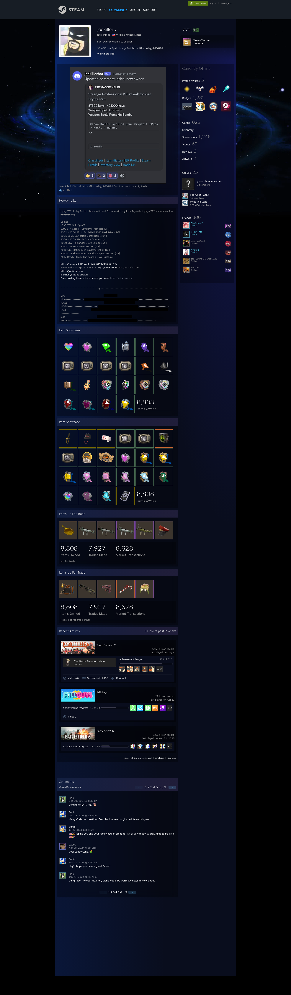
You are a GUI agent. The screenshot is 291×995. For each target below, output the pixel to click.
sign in (213, 3)
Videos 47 (73, 678)
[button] (207, 29)
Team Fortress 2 (106, 645)
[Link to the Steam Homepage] (74, 12)
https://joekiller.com (72, 271)
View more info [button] (106, 53)
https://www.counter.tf (109, 267)
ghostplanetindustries (209, 181)
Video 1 (72, 716)
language (225, 3)
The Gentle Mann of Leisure (89, 661)
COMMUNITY (118, 10)
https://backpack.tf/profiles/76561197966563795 (89, 263)
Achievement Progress (132, 659)
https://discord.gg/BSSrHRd (147, 48)
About (135, 10)
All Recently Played (141, 758)
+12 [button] (170, 746)
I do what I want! (199, 194)
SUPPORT (150, 10)
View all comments (70, 787)
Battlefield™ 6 (105, 731)
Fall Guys (102, 692)
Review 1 (121, 678)
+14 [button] (170, 707)
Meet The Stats (198, 201)
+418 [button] (159, 669)
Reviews (171, 758)
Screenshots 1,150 (97, 678)
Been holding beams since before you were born (88, 278)
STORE (102, 10)
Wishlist (159, 758)
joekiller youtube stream (74, 274)
